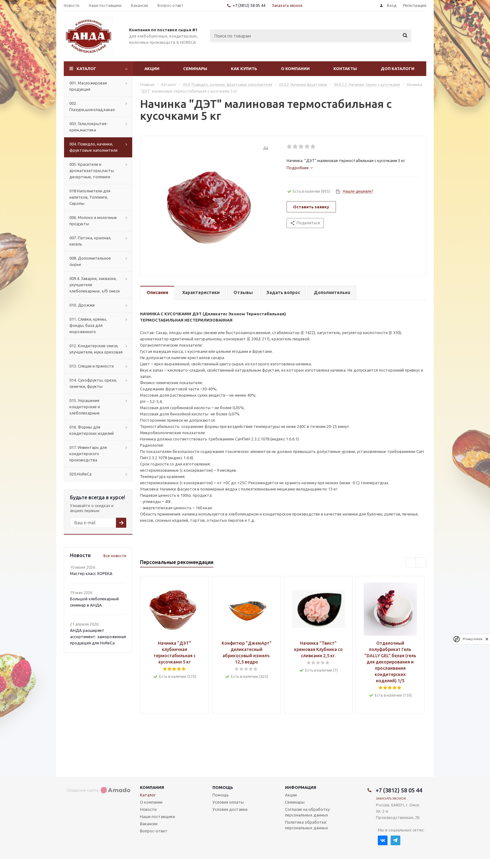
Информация (300, 787)
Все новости (114, 556)
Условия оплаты (228, 802)
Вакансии (149, 823)
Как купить (244, 68)
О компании (295, 68)
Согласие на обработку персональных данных (307, 812)
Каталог (86, 68)
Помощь (222, 787)
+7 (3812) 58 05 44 (248, 5)
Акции (151, 68)
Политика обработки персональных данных (306, 825)
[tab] (300, 168)
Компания (152, 787)
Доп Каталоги (397, 68)
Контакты (345, 68)
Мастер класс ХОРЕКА (91, 573)
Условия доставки (230, 809)
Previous (411, 562)
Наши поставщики (157, 816)
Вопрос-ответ (154, 831)
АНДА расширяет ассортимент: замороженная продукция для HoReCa (98, 636)
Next (421, 562)
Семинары (195, 68)
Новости (148, 809)
